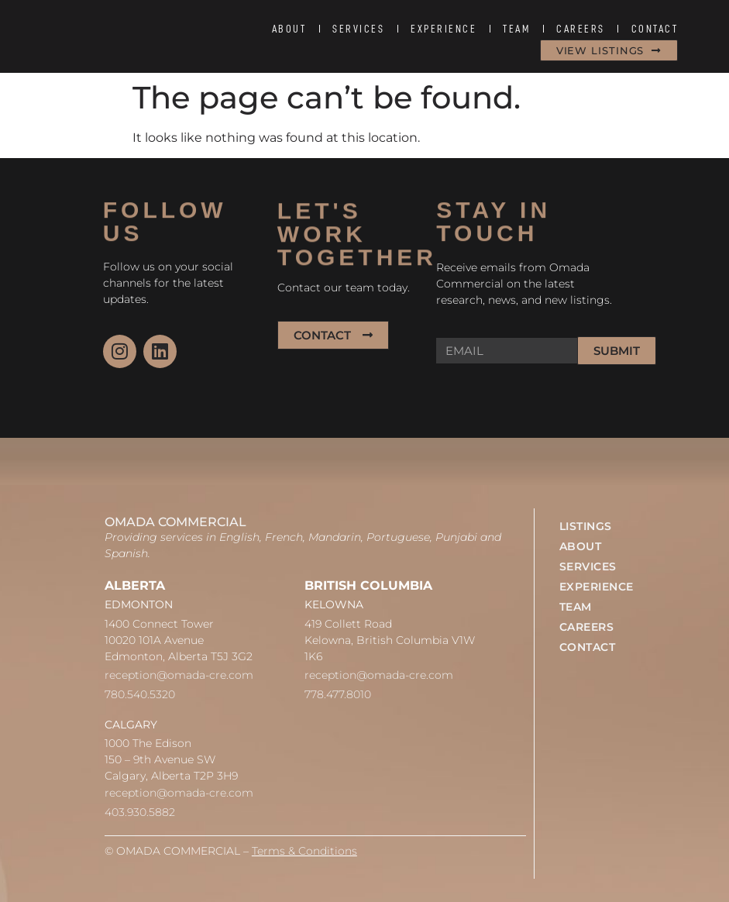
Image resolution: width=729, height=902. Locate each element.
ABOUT (289, 28)
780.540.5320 (140, 694)
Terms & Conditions (304, 851)
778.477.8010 (337, 694)
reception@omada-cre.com (179, 675)
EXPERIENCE (443, 28)
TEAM (516, 28)
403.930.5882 (140, 812)
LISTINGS (585, 526)
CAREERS (580, 28)
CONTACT (655, 28)
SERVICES (358, 28)
